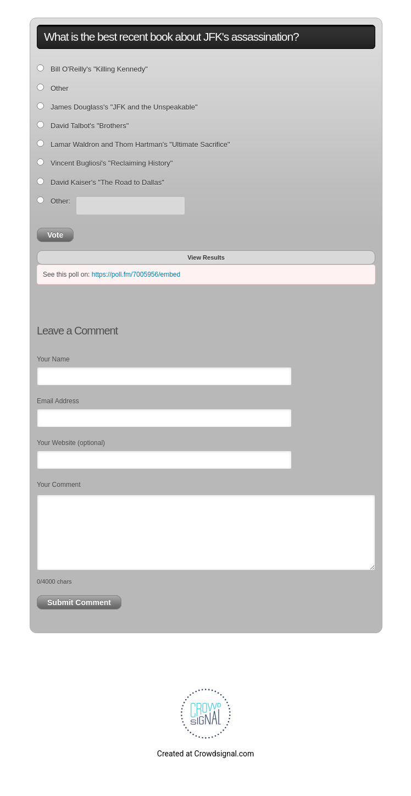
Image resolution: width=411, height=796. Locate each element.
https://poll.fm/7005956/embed (136, 274)
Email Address (58, 401)
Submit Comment (79, 602)
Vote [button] (55, 234)
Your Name (53, 359)
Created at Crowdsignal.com (205, 753)
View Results (206, 257)
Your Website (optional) (71, 443)
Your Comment (59, 484)
